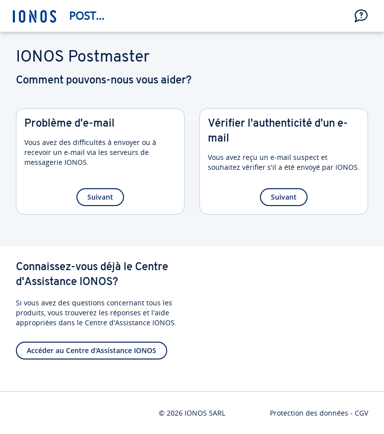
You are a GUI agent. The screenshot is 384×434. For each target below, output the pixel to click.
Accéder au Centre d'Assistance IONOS (91, 350)
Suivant (100, 197)
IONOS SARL (205, 413)
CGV (361, 413)
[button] (361, 16)
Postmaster (92, 15)
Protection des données (309, 413)
